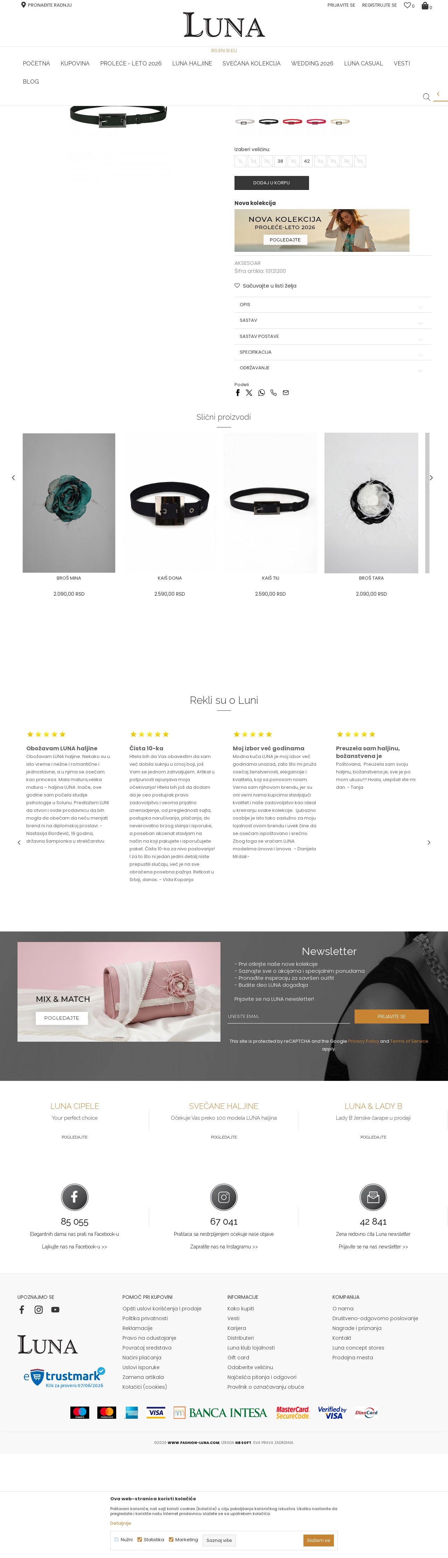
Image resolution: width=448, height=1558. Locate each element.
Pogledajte (75, 1241)
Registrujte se (379, 5)
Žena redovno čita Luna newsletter (373, 1338)
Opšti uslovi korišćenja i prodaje (162, 1412)
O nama (343, 1412)
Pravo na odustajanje (149, 1442)
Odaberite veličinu (250, 1471)
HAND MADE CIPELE (86, 105)
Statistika (154, 1539)
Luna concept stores (358, 1452)
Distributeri (240, 1442)
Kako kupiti (240, 1412)
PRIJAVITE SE (401, 1120)
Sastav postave (330, 440)
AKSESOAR (97, 116)
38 (280, 265)
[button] (426, 91)
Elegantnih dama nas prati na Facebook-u (74, 1338)
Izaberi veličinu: (252, 253)
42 (307, 265)
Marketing (186, 1539)
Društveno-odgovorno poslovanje (375, 1422)
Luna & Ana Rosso (361, 105)
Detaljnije (120, 1523)
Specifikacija (330, 456)
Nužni (127, 1539)
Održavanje (330, 471)
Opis (330, 408)
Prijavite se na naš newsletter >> (373, 1351)
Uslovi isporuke (141, 1471)
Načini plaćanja (141, 1461)
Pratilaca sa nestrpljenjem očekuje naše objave (224, 1338)
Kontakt (341, 1442)
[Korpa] (428, 5)
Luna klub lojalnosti (251, 1452)
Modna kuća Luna (37, 116)
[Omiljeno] (409, 6)
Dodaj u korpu (274, 286)
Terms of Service (409, 1145)
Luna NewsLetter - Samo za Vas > (225, 105)
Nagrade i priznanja (357, 1432)
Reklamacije (137, 1432)
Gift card (238, 1461)
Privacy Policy (363, 1145)
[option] (86, 106)
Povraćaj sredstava (147, 1452)
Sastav (330, 424)
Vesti (233, 1422)
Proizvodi (71, 116)
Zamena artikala (143, 1481)
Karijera (236, 1432)
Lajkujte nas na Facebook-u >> (74, 1351)
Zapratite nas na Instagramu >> (224, 1351)
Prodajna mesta (352, 1461)
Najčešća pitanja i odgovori (261, 1481)
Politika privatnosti (145, 1422)
